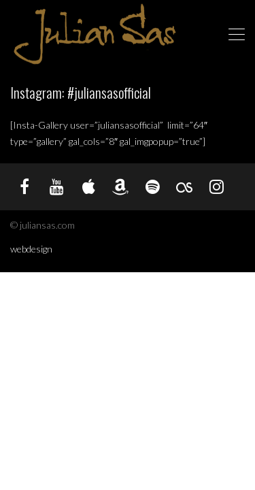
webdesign (31, 249)
